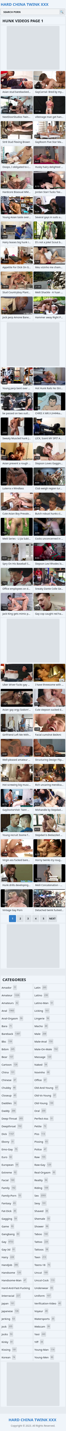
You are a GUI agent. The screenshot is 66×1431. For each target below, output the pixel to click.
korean (9, 1357)
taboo (41, 1234)
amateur (11, 995)
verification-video (48, 1303)
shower (41, 1226)
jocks (7, 1334)
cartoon (10, 1064)
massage (43, 1057)
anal (8, 1010)
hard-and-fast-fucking (16, 1288)
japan (8, 1303)
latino (41, 995)
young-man (44, 1349)
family (9, 1187)
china (8, 1072)
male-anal (44, 1041)
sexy (40, 1203)
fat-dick (9, 1211)
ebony (8, 1141)
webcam (42, 1326)
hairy (8, 1257)
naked (41, 1064)
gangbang (11, 1234)
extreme (9, 1172)
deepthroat (12, 1126)
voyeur (41, 1311)
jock (7, 1326)
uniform (42, 1295)
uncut (41, 1272)
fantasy (9, 1203)
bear (8, 1057)
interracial (11, 1295)
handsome (12, 1272)
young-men (44, 1357)
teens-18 (42, 1264)
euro (7, 1157)
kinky (8, 1342)
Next (52, 918)
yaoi (40, 1334)
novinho (42, 1072)
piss (40, 1134)
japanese (10, 1311)
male (40, 1033)
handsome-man (14, 1280)
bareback (11, 1033)
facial (8, 1180)
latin (40, 987)
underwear (44, 1288)
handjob (10, 1264)
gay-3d (9, 1249)
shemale (42, 1218)
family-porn (12, 1195)
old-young (44, 1103)
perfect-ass (44, 1118)
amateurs (10, 1003)
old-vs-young (45, 1095)
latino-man (44, 1003)
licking (42, 1010)
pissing (41, 1141)
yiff (39, 1342)
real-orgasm (45, 1172)
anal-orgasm (12, 1018)
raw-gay (43, 1164)
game (8, 1226)
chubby (9, 1087)
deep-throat (13, 1118)
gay (8, 1241)
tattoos (41, 1249)
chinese (9, 1080)
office (40, 1080)
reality (41, 1180)
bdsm (8, 1049)
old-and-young (46, 1087)
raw (40, 1157)
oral (40, 1110)
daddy (9, 1110)
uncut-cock (44, 1280)
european (10, 1164)
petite (40, 1126)
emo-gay (10, 1149)
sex (40, 1195)
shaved (41, 1211)
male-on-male (46, 1049)
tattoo (41, 1241)
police (40, 1149)
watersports (44, 1318)
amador (9, 987)
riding (41, 1187)
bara (7, 1026)
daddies (9, 1103)
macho (41, 1026)
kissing (9, 1349)
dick (8, 1134)
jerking (9, 1318)
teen (40, 1257)
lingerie (42, 1018)
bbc (7, 1041)
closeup (9, 1095)
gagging (10, 1218)
